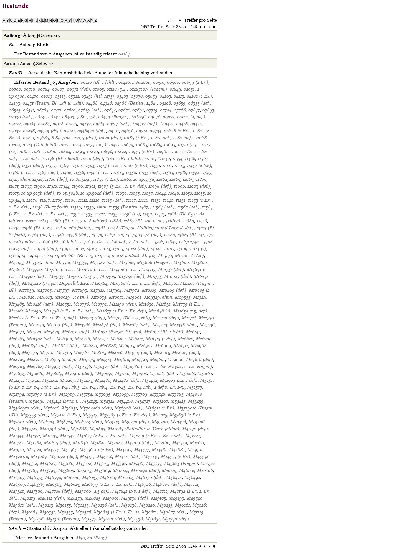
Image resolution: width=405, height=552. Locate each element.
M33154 (84, 394)
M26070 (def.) (76, 332)
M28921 (51, 359)
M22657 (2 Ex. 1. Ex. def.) (121, 311)
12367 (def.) (188, 207)
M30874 (17, 373)
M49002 (111, 498)
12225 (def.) (113, 200)
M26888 (108, 346)
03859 (151, 96)
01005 (98, 89)
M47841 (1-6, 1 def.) (131, 491)
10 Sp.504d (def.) (96, 193)
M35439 (196, 401)
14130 (14, 255)
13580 (169, 235)
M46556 (35, 484)
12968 (99, 228)
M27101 (47, 352)
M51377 (89, 519)
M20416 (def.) (40, 304)
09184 (99, 124)
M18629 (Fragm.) (71, 297)
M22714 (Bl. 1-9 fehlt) (129, 318)
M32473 (84, 380)
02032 (189, 89)
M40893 (97, 429)
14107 (169, 248)
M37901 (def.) (22, 422)
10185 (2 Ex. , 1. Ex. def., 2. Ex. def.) (159, 138)
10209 (14, 144)
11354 (178, 158)
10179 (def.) (110, 138)
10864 (64, 151)
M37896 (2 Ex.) (185, 415)
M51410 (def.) (112, 519)
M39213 (112, 422)
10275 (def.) (95, 144)
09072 (168, 117)
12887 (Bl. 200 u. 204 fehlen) (152, 221)
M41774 (192, 436)
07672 (124, 110)
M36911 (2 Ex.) (159, 408)
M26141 (193, 332)
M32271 (16, 380)
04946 (106, 103)
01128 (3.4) (117, 89)
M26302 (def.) (40, 339)
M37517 (90, 415)
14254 (40, 255)
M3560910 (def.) (25, 408)
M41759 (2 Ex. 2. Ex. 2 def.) (156, 436)
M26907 (145, 346)
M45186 (66, 463)
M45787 (29, 470)
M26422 (135, 339)
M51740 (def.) (175, 519)
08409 (68, 117)
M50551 (47, 512)
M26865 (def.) (66, 346)
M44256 (104, 456)
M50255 (165, 505)
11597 (206, 172)
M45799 (48, 470)
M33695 (102, 394)
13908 (207, 242)
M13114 (149, 255)
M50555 (65, 512)
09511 (113, 131)
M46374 (35, 477)
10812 (24, 151)
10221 (64, 144)
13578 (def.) (150, 235)
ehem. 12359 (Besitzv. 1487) (123, 207)
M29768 (35, 366)
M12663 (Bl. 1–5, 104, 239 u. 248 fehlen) (100, 255)
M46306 (205, 470)
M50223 (45, 505)
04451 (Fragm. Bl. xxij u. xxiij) (53, 103)
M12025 (160, 415)
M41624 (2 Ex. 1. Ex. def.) (102, 436)
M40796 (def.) (54, 429)
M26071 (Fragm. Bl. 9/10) (116, 332)
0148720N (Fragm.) (148, 89)
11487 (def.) (47, 172)
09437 (15, 131)
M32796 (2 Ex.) (42, 394)
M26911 (181, 346)
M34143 (89, 401)
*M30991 (104, 373)
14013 (105, 248)
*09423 (167, 124)
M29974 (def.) (59, 366)
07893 (208, 110)
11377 (51, 165)
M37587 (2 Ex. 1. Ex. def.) (125, 415)
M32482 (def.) (126, 380)
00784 (44, 89)
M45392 (118, 463)
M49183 (158, 498)
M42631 (197, 443)
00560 (173, 82)
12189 (57, 200)
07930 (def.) (21, 117)
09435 (196, 124)
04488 (92, 103)
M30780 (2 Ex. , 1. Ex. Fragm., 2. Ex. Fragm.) (167, 366)
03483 (122, 96)
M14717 (148, 269)
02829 (46, 96)
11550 (131, 172)
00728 (29, 89)
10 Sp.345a (80, 179)
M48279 (74, 498)
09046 (154, 117)
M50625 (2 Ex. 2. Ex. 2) (116, 512)
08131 (40, 117)
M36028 (51, 408)
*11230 (164, 158)
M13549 (79, 262)
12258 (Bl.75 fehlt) (50, 207)
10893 (78, 151)
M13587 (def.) (103, 262)
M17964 (114, 290)
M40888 (78, 429)
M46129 (169, 470)
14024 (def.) (137, 248)
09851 (28, 138)
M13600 (181, 262)
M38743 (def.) (88, 422)
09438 (29, 131)
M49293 (176, 498)
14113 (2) (198, 248)
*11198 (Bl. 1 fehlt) (60, 158)
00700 (15, 89)
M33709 (139, 394)
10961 (162, 151)
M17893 (79, 290)
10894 (92, 151)
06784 (43, 110)
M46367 (17, 477)
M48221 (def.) (51, 498)
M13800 (199, 262)
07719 (152, 110)
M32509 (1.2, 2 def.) (179, 380)
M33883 (176, 394)
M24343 (159, 325)
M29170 (69, 359)
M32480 (102, 380)
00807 (58, 89)
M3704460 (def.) (96, 408)
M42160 (162, 443)
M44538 (29, 463)
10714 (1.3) (188, 144)
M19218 (200, 297)
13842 (171, 242)
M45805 (66, 470)
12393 (87, 214)
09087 (44, 124)
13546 (58, 235)
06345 (15, 110)
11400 (76, 165)
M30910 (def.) (78, 373)
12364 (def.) (163, 207)
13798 (157, 242)
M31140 (122, 373)
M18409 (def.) (172, 290)
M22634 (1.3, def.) (190, 311)
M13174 (165, 255)
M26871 (89, 346)
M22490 (33, 311)
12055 (199, 193)
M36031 (69, 408)
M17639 (26, 290)
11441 (167, 165)
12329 (76, 207)
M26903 (126, 346)
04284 (124, 54)
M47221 (191, 484)
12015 (14, 193)
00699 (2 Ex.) (195, 82)
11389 (63, 165)
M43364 (69, 449)
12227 (131, 200)
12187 (45, 200)
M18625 (44, 297)
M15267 (73, 276)
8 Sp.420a (61, 138)
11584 (168, 172)
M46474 (174, 477)
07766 (180, 110)
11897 (26, 186)
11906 (39, 186)
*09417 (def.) (145, 124)
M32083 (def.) (163, 373)
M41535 (50, 436)
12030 (121, 193)
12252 (181, 200)
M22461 (16, 311)
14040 (156, 248)
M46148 (186, 470)
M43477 (141, 449)
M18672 (116, 297)
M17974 (131, 290)
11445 (179, 165)
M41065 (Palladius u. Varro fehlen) (143, 429)
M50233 (63, 505)
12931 (14, 228)
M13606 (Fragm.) (154, 262)
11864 (162, 179)
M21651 (163, 304)
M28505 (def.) (185, 352)
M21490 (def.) (122, 304)
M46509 (17, 484)
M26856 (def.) (36, 346)
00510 (158, 82)
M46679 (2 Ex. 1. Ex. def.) (107, 484)
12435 (112, 214)
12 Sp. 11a (114, 235)
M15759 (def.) (131, 276)
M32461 (49, 380)
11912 (52, 186)
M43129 (34, 449)
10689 (155, 144)
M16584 (100, 283)
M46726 (143, 484)
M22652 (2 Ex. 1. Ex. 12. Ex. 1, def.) (43, 318)
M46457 (90, 477)
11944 (64, 186)
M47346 (16, 491)
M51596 (135, 519)
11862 (126, 179)
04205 (165, 96)
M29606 (176, 359)
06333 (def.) (200, 103)
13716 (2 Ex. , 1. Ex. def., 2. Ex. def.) (115, 242)
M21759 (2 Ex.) (187, 304)
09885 (43, 138)
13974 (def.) (20, 248)
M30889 (54, 373)
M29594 (139, 359)
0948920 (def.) (91, 131)
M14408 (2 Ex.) (124, 269)
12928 (202, 221)
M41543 (67, 436)
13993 (65, 248)
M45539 (154, 463)
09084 (29, 124)
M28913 (34, 359)
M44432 (150, 456)
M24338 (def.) (183, 325)
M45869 (102, 470)
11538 (79, 172)
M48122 (160, 491)
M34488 (125, 401)
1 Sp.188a (141, 82)
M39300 (160, 422)
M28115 (98, 352)
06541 (28, 110)
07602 (70, 110)
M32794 (16, 394)
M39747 (29, 429)
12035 (134, 193)
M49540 (194, 498)
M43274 (51, 449)
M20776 (81, 304)
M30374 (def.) (107, 366)
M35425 (178, 401)
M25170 (34, 332)
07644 (110, 110)
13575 (131, 235)
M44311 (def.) (128, 456)
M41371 (33, 436)
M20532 (63, 304)
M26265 (16, 339)
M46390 (53, 477)
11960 (77, 186)
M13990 (34, 269)
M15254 (56, 276)
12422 (100, 214)
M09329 (152, 297)
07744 (165, 110)
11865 (175, 179)
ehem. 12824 (37, 221)
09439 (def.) (49, 131)
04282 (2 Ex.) (199, 96)
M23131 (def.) (59, 325)
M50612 (149, 512)
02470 (33, 96)
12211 (82, 200)
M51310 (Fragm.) (62, 519)
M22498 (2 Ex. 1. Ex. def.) (69, 311)
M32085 (187, 373)
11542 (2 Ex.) (99, 172)
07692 (138, 110)
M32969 (67, 394)
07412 (56, 110)
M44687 (48, 463)
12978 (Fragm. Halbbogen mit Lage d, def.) (151, 228)
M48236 (82, 339)
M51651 (152, 519)
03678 (137, 96)
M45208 (84, 463)
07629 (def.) (90, 110)
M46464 (126, 477)
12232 (156, 200)
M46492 (192, 477)
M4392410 (18, 456)
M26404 (118, 339)
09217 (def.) (118, 124)
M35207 (160, 401)
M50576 (83, 512)
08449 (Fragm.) (113, 117)
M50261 (182, 505)
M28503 (161, 352)
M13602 (126, 262)
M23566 (82, 325)
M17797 (61, 290)
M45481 (136, 463)
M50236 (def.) (105, 505)
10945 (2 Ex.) (142, 151)
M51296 (36, 519)
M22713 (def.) (92, 318)
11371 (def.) (32, 165)
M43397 (123, 449)
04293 (14, 103)
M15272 (90, 276)
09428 (182, 124)
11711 (13, 179)
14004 (92, 248)
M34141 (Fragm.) (63, 401)
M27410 (63, 352)
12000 (179, 186)
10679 (127, 144)
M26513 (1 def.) (160, 339)
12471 (147, 214)
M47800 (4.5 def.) (92, 491)
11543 (118, 172)
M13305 (33, 262)
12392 (74, 214)
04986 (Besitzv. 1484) (136, 103)
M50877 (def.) (173, 512)
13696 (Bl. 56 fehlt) (58, 242)
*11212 (149, 158)
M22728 (189, 318)
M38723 (64, 422)
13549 (97, 235)
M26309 (64, 339)
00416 (124, 82)
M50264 (29, 512)
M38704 (46, 422)
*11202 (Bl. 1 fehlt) (124, 158)
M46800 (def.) (167, 484)
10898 (120, 151)
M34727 (142, 401)
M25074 (16, 332)
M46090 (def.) (145, 470)
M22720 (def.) (166, 318)
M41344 (16, 436)
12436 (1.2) (130, 214)
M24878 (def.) (106, 325)
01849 (175, 89)
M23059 (36, 325)
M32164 (205, 373)
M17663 (44, 290)
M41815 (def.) (57, 443)
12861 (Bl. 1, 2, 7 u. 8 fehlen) (79, 221)
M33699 (121, 394)
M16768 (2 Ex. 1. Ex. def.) (135, 283)
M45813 (84, 470)
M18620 (27, 297)
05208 (165, 103)
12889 (188, 221)
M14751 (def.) (171, 269)
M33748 (157, 394)
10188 (201, 138)
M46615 (71, 484)
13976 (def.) (45, 248)
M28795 (16, 359)
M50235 (81, 505)
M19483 (16, 304)
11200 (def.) (92, 158)
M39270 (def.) (135, 422)
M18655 (98, 297)
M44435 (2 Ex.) (176, 456)
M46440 (72, 477)
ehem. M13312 (57, 262)
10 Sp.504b (67, 193)
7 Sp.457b (86, 117)
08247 (54, 117)
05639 (180, 103)
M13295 (16, 262)
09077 (15, 124)
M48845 (92, 498)
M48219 (27, 498)
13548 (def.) (77, 235)
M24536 (207, 325)
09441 (69, 131)
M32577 (194, 387)
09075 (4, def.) (191, 117)
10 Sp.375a (143, 179)
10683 (141, 144)
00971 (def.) (78, 89)
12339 (88, 207)
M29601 (157, 359)
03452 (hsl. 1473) (98, 96)
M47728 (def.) (58, 491)
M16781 (170, 283)
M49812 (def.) (22, 505)
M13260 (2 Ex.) (189, 255)
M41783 (16, 443)
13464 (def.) (39, 235)
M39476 (178, 422)
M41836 (80, 443)
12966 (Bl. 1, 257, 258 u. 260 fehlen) (56, 228)
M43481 (159, 449)
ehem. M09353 (176, 297)
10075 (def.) (84, 138)
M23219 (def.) (138, 352)
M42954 (16, 449)
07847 (194, 110)
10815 (37, 151)
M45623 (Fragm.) (181, 463)
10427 (114, 144)
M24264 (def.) (136, 325)
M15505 (107, 276)
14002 (78, 248)
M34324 (107, 401)
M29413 (104, 359)
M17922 (97, 290)
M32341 (33, 380)
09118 (58, 124)
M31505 (139, 373)
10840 (51, 151)
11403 (89, 165)
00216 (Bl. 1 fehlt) (98, 82)
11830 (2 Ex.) (105, 179)
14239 (27, 255)
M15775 (154, 276)
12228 (143, 200)
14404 (52, 255)
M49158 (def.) (134, 498)
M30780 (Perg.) (91, 538)
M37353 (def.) (34, 415)
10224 (76, 144)
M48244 (100, 339)
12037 (147, 193)
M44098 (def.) (63, 456)
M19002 (133, 297)
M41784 (33, 443)
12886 (115, 221)
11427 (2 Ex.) (135, 165)
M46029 (120, 470)
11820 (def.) (56, 179)
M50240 (147, 505)
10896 (106, 151)
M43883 (177, 449)
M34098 (37, 401)
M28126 (115, 352)
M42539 (179, 443)
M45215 (101, 463)
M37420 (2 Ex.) (65, 415)
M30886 (35, 373)
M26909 (163, 346)
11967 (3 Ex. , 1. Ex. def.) (122, 186)
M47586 (35, 491)
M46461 (107, 477)
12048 (173, 193)
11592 (194, 172)
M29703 (16, 366)
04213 (179, 96)
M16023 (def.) (177, 276)
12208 (70, 200)
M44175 (87, 456)
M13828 (16, 269)
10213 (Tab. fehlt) (39, 144)
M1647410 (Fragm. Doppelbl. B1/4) (56, 283)
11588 (181, 172)
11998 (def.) (160, 186)
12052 (187, 193)
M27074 (29, 352)
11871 (14, 186)
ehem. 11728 (31, 179)
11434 (155, 165)
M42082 (115, 443)
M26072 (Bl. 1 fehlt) (163, 332)
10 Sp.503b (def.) (37, 193)
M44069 (39, 456)
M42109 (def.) (138, 443)
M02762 (81, 352)
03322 (73, 96)
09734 (155, 131)
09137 (85, 124)
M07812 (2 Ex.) (59, 269)
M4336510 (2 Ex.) (96, 449)
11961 (90, 186)
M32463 (67, 380)
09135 (71, 124)
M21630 (146, 304)
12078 (32, 200)
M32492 (149, 380)
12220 (95, 200)
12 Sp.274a (189, 242)
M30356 (83, 366)
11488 (66, 172)
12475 (160, 214)
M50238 (129, 505)
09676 (128, 131)
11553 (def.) (150, 172)
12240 (168, 200)
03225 (60, 96)
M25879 (51, 332)
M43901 (195, 449)
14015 (118, 248)
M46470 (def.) (150, 477)
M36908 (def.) (129, 408)
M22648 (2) (160, 311)
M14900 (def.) (33, 276)
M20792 (99, 304)
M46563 (54, 484)
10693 (169, 144)
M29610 (121, 359)
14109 (182, 248)
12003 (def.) (199, 186)
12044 (160, 193)
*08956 (138, 117)
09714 (141, 131)
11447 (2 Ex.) (199, 165)
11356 (190, 158)
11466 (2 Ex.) (21, 172)
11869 (188, 179)
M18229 (149, 290)
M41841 (97, 443)
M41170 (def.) (195, 429)
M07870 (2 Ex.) (91, 269)
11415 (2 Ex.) (109, 165)
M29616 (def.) (199, 359)
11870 (201, 179)
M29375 (86, 359)
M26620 (185, 339)
